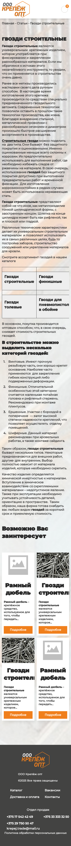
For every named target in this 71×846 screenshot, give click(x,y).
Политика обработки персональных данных (35, 833)
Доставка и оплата (24, 797)
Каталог (16, 790)
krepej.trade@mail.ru (23, 828)
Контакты (52, 797)
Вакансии (52, 790)
